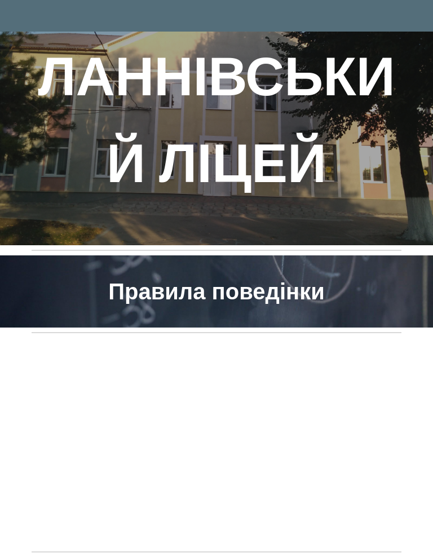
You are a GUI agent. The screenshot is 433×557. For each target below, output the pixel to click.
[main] (216, 123)
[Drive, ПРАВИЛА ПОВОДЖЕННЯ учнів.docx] (216, 442)
